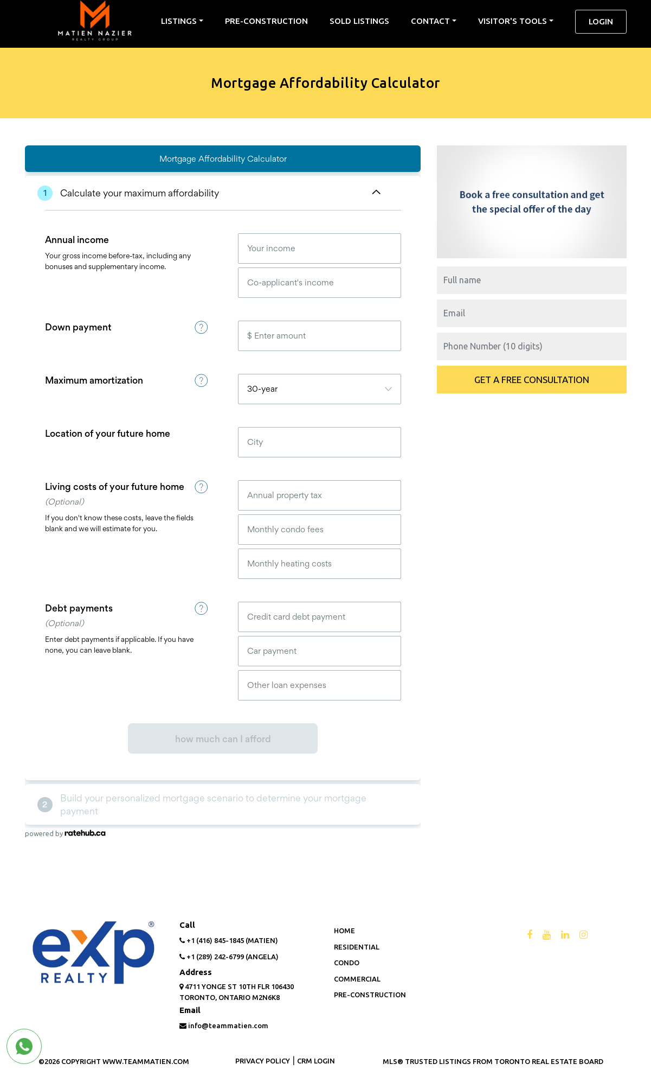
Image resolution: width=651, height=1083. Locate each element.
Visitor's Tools (512, 21)
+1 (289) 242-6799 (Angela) (229, 956)
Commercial (357, 979)
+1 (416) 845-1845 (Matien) (228, 940)
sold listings (359, 21)
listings (179, 21)
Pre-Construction (266, 21)
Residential (356, 947)
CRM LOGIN (316, 1061)
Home (344, 930)
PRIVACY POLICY (262, 1061)
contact (430, 21)
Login (601, 21)
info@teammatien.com (223, 1025)
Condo (346, 962)
